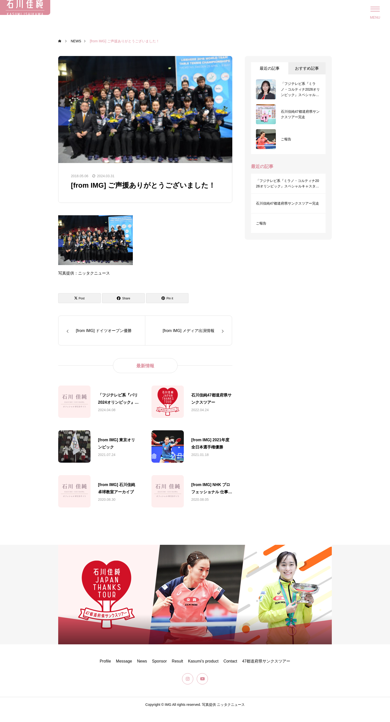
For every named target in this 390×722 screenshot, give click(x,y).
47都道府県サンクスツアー (266, 671)
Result (177, 671)
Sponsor (159, 671)
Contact (230, 671)
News (142, 671)
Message (124, 671)
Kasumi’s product (203, 671)
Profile (105, 671)
